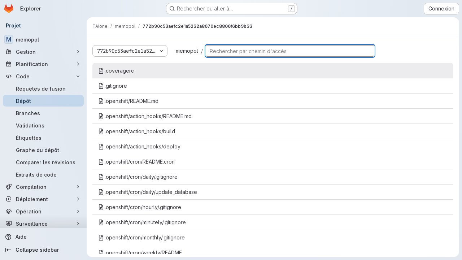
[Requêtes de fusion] (43, 88)
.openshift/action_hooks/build (136, 131)
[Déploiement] (43, 199)
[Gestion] (43, 51)
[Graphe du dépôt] (43, 150)
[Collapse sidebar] (43, 250)
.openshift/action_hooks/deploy (139, 146)
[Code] (43, 76)
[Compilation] (43, 186)
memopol (187, 51)
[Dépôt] (43, 101)
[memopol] (43, 39)
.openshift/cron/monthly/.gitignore (141, 237)
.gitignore (112, 86)
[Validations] (43, 125)
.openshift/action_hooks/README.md (145, 116)
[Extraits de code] (43, 174)
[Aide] (43, 237)
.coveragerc (116, 71)
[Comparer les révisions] (43, 162)
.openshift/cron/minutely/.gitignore (142, 222)
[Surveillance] (43, 223)
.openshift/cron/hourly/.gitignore (139, 207)
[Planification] (43, 64)
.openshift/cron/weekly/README (140, 253)
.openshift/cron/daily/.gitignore (138, 177)
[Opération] (43, 211)
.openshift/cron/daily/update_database (147, 192)
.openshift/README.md (128, 101)
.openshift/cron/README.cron (136, 162)
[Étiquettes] (43, 137)
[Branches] (43, 113)
